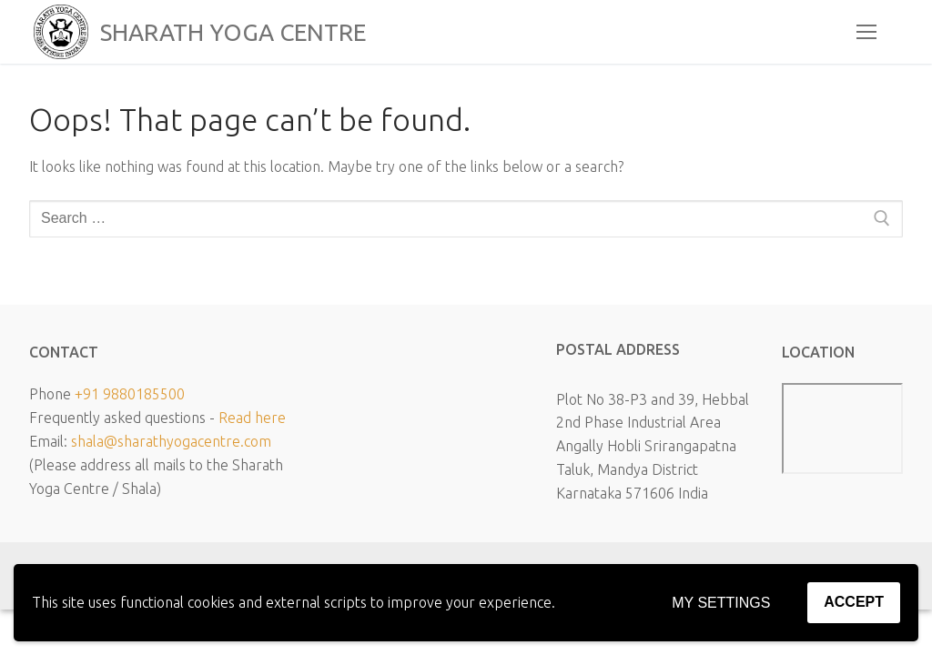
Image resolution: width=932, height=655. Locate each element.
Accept (854, 602)
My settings (721, 602)
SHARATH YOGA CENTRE (233, 32)
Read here (252, 417)
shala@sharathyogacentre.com (171, 441)
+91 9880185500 (130, 394)
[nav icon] (866, 32)
